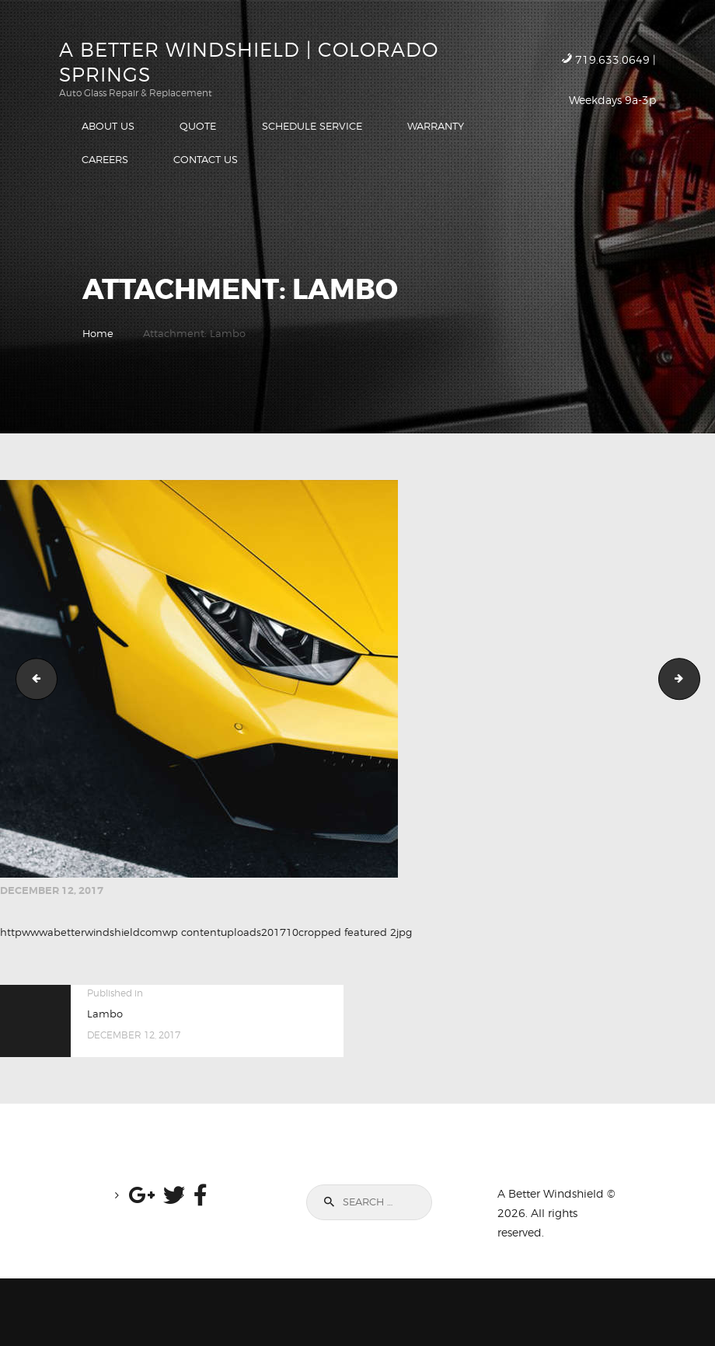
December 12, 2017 (51, 890)
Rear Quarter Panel (31, 679)
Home (97, 333)
